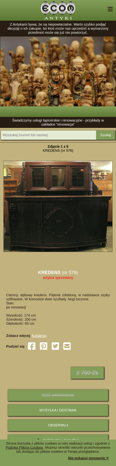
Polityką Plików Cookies (24, 447)
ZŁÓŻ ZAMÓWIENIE (58, 395)
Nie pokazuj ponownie (88, 457)
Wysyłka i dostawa (58, 410)
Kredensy (39, 336)
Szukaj (105, 135)
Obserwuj (58, 425)
